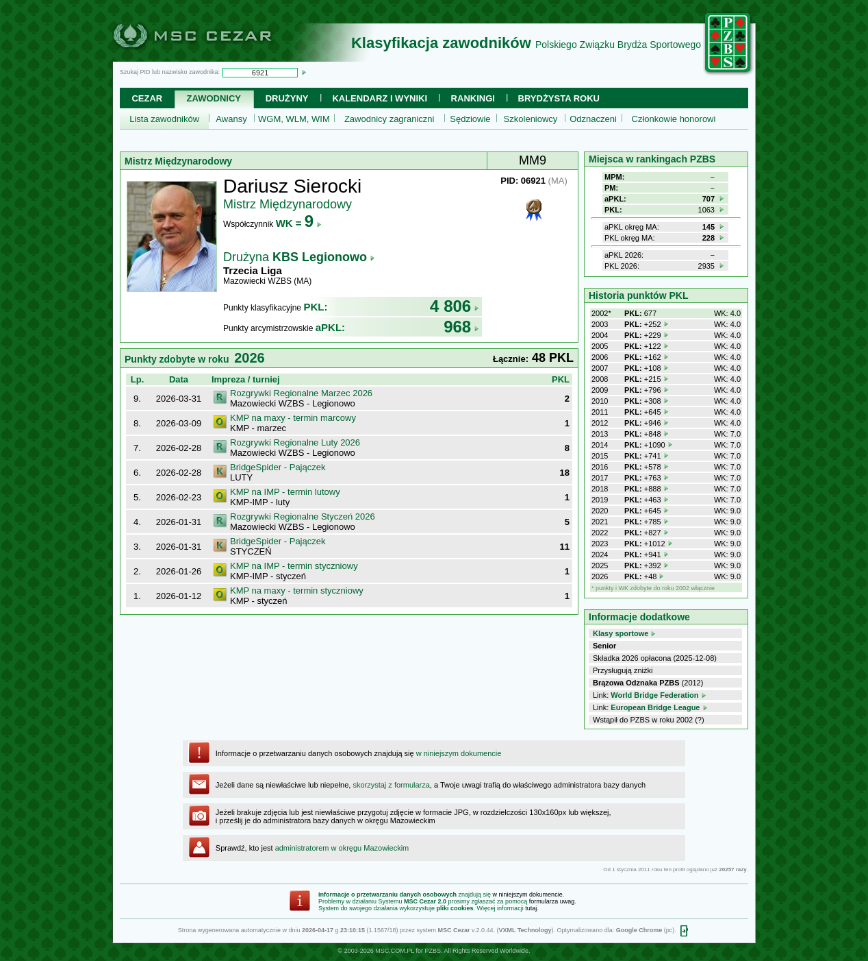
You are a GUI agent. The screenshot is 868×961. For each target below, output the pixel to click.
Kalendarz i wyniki (379, 98)
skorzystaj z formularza (391, 785)
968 (461, 326)
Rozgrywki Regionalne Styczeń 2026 (302, 516)
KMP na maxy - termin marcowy (293, 418)
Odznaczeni (593, 119)
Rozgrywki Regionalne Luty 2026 (295, 442)
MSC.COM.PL (394, 950)
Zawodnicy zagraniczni (389, 119)
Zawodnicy (214, 98)
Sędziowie (470, 119)
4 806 (454, 306)
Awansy (231, 119)
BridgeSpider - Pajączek (277, 467)
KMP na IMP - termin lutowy (285, 492)
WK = (299, 223)
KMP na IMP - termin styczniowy (294, 566)
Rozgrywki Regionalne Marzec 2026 (301, 393)
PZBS (432, 950)
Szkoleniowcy (531, 119)
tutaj (531, 908)
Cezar (146, 98)
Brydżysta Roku (559, 98)
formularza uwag (552, 901)
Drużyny (287, 98)
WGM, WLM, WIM (294, 119)
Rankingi (473, 98)
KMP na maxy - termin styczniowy (296, 590)
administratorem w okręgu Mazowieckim (342, 848)
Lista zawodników (164, 119)
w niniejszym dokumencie (459, 753)
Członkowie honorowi (674, 119)
